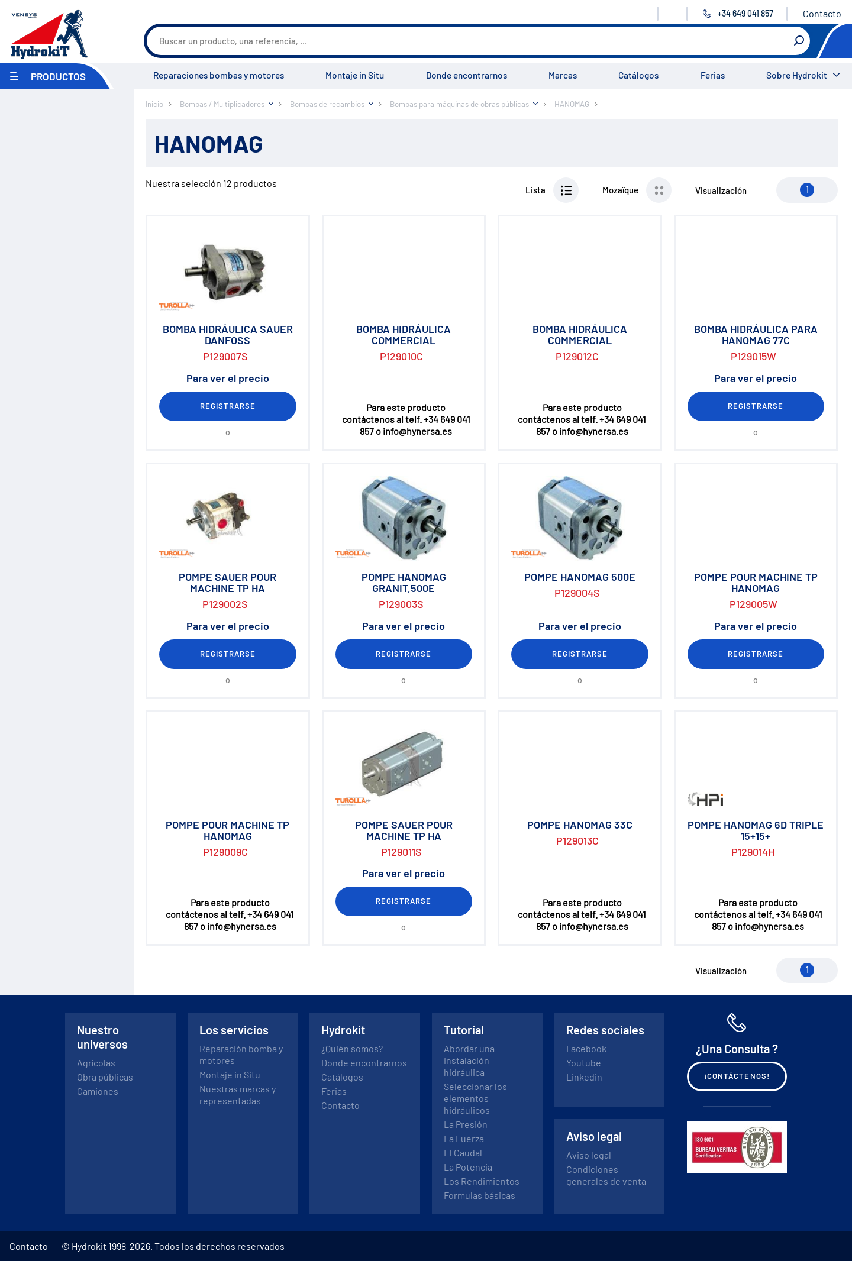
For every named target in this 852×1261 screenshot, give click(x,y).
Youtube (583, 1062)
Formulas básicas (479, 1195)
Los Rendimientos (481, 1180)
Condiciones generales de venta (606, 1174)
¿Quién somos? (352, 1048)
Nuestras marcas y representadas (237, 1094)
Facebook (586, 1048)
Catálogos (638, 75)
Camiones (97, 1091)
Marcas (562, 75)
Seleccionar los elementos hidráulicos (475, 1098)
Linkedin (584, 1076)
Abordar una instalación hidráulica (469, 1060)
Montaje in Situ (354, 75)
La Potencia (468, 1166)
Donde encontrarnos (466, 75)
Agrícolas (96, 1062)
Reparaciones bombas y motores (218, 75)
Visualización (721, 190)
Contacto (822, 13)
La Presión (466, 1124)
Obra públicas (105, 1076)
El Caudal (463, 1152)
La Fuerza (464, 1138)
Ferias (713, 75)
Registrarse (228, 405)
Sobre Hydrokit (796, 75)
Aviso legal (588, 1154)
